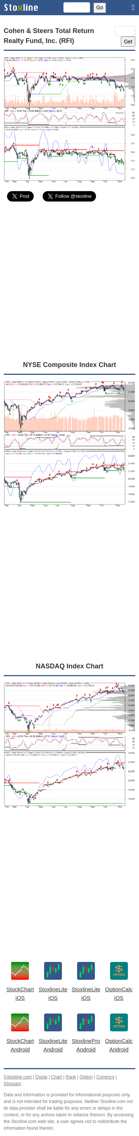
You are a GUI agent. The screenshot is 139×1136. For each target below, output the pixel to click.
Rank (71, 1077)
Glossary (12, 1083)
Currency (105, 1077)
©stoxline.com (18, 1077)
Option (86, 1077)
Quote (41, 1077)
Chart (56, 1077)
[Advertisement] (69, 280)
